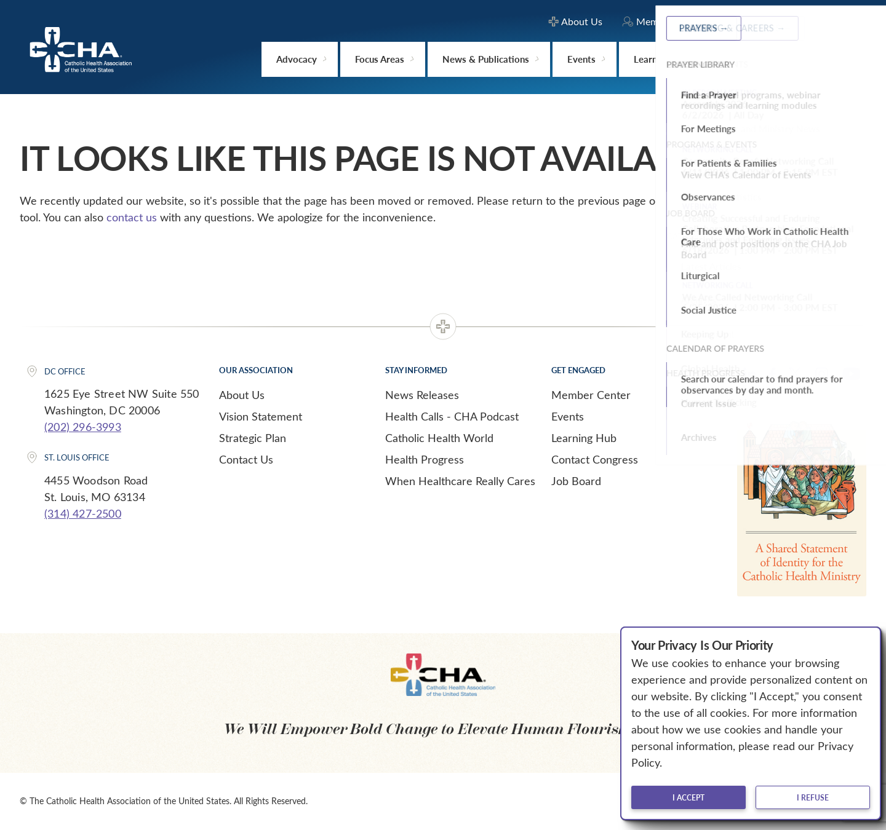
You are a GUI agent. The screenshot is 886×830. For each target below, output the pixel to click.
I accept (688, 797)
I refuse (813, 797)
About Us (242, 394)
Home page (738, 200)
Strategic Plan (252, 437)
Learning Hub (584, 437)
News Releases (422, 394)
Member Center (591, 394)
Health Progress (424, 459)
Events (567, 416)
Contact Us (246, 459)
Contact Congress (594, 459)
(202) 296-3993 (82, 426)
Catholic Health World (439, 437)
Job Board (576, 480)
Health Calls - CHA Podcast (452, 416)
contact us (131, 217)
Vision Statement (260, 416)
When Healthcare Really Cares (460, 480)
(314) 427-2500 (82, 513)
